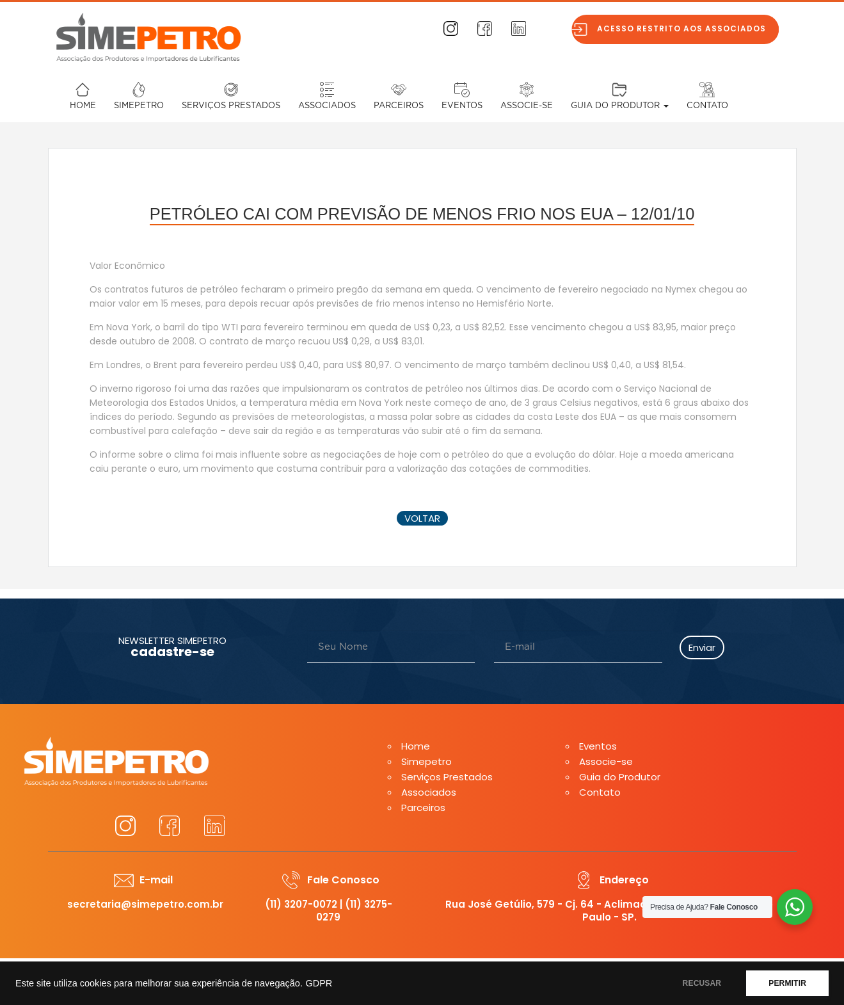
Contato (707, 106)
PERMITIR (787, 983)
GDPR (318, 983)
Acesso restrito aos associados (688, 28)
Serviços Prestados (231, 106)
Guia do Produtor (620, 106)
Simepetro (139, 106)
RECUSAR (702, 983)
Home (83, 106)
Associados (327, 106)
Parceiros (399, 106)
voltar (422, 518)
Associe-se (526, 106)
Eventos (462, 106)
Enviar (702, 647)
